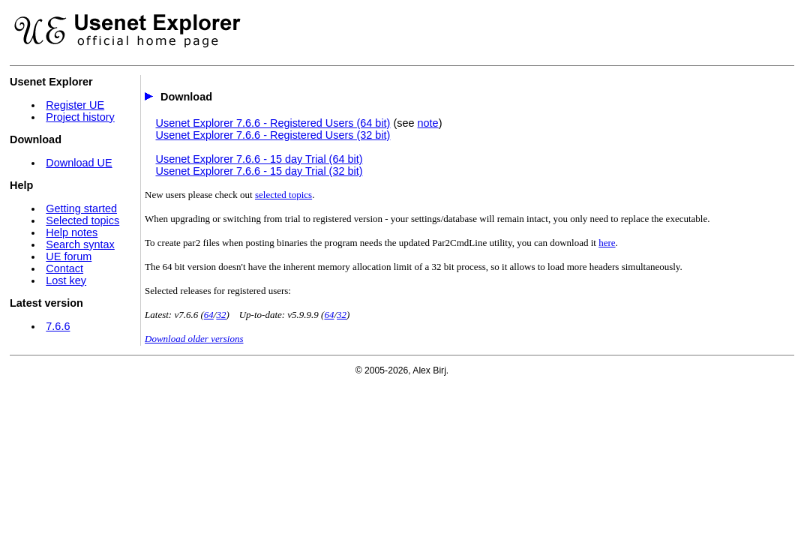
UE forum (69, 256)
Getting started (81, 208)
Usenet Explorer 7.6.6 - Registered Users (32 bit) (272, 135)
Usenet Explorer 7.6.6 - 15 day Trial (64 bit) (258, 159)
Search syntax (80, 244)
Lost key (66, 280)
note (428, 123)
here (606, 242)
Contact (64, 268)
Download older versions (194, 338)
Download (186, 97)
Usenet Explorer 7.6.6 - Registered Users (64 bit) (272, 123)
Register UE (75, 105)
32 (221, 314)
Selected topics (82, 220)
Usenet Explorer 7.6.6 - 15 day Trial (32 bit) (258, 171)
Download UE (79, 163)
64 (209, 314)
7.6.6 (58, 326)
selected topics (283, 194)
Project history (80, 117)
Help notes (72, 232)
